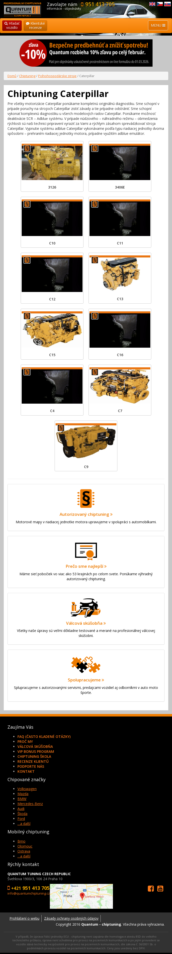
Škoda (22, 813)
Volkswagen (27, 788)
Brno (21, 841)
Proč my (25, 741)
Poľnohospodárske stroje (57, 76)
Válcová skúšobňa (35, 746)
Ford (21, 818)
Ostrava (23, 851)
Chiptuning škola (34, 756)
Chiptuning (27, 76)
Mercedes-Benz (30, 803)
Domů (11, 76)
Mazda (22, 793)
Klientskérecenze (35, 25)
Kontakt (26, 771)
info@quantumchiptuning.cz (28, 893)
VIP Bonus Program (35, 751)
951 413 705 (100, 4)
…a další (23, 823)
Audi (20, 808)
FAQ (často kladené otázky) (44, 736)
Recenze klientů (33, 761)
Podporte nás (30, 766)
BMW (21, 798)
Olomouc (24, 846)
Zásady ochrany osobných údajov (71, 918)
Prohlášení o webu (24, 918)
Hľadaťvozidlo (11, 25)
